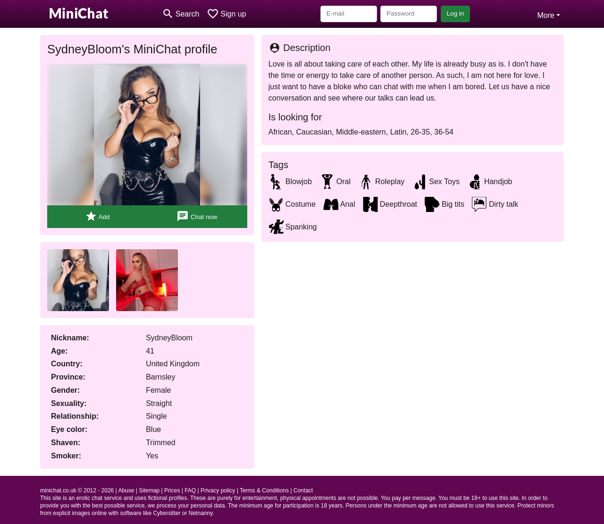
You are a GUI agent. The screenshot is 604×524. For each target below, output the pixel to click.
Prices (172, 490)
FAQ (190, 490)
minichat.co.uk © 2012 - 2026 (77, 490)
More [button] (545, 15)
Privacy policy (218, 490)
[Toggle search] (180, 14)
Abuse (126, 490)
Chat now (196, 216)
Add (97, 216)
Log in (455, 13)
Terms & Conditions (264, 490)
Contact (303, 490)
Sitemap (149, 490)
